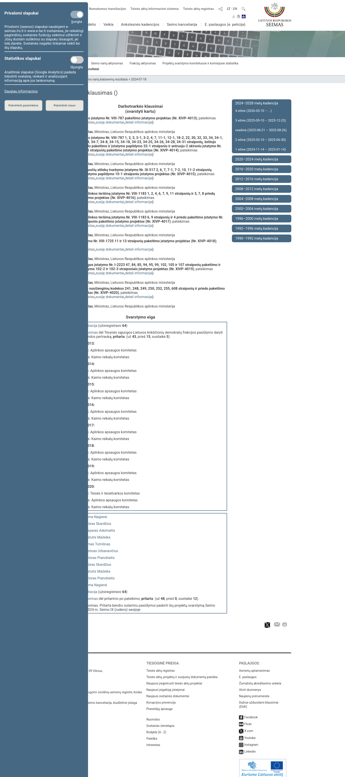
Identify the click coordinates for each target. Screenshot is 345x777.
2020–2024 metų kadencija (256, 159)
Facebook (251, 713)
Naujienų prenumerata (254, 691)
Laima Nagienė (95, 515)
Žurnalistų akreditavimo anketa (260, 679)
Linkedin (250, 747)
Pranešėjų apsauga (159, 704)
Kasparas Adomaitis (99, 528)
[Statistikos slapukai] (77, 60)
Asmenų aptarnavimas (254, 666)
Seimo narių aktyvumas (107, 63)
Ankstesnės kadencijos (140, 24)
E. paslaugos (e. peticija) (225, 24)
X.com (248, 726)
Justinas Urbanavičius (101, 549)
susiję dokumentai (109, 122)
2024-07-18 (139, 79)
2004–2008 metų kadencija (256, 199)
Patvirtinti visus (64, 105)
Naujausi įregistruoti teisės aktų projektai (174, 679)
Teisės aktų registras (198, 9)
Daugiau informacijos (21, 91)
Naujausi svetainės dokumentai (167, 691)
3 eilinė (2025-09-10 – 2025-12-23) (260, 120)
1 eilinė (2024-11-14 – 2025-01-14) (260, 149)
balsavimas (89, 332)
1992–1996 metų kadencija (256, 228)
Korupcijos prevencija (161, 698)
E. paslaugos (248, 672)
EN (235, 9)
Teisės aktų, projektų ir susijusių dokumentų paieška (181, 672)
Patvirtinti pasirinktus (23, 105)
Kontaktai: (63, 659)
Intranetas (153, 740)
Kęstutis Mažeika (97, 535)
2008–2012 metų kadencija (256, 189)
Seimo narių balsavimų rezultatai (105, 79)
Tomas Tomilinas (96, 542)
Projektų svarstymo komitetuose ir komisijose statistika (200, 63)
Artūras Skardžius (97, 521)
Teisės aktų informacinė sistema (154, 9)
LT (229, 9)
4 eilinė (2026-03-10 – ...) (253, 111)
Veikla (108, 24)
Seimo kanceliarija (182, 24)
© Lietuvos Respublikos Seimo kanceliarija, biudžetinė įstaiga (95, 698)
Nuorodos (153, 715)
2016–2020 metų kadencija (256, 169)
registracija (88, 326)
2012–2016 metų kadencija (256, 179)
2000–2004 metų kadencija (256, 209)
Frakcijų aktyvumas (143, 63)
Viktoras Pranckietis (99, 555)
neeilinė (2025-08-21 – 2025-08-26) (261, 130)
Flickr (248, 719)
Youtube (249, 733)
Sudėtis (90, 24)
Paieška (151, 734)
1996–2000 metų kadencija (256, 219)
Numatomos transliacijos (105, 9)
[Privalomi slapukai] (77, 14)
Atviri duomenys (250, 685)
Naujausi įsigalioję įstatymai (165, 685)
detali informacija (138, 122)
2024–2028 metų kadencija (256, 103)
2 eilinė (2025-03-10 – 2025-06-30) (260, 140)
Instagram (251, 740)
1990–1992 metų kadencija (256, 238)
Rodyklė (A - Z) (156, 728)
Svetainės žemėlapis (160, 721)
